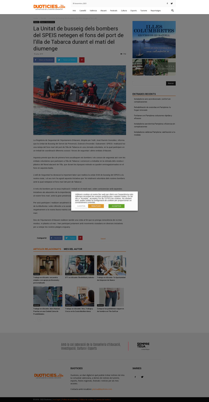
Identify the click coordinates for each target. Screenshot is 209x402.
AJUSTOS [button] (81, 206)
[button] (172, 10)
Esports (134, 10)
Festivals (113, 10)
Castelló (83, 10)
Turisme (143, 10)
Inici (74, 10)
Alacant (103, 10)
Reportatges (156, 10)
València (93, 10)
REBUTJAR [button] (96, 206)
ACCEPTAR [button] (116, 206)
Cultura (124, 10)
